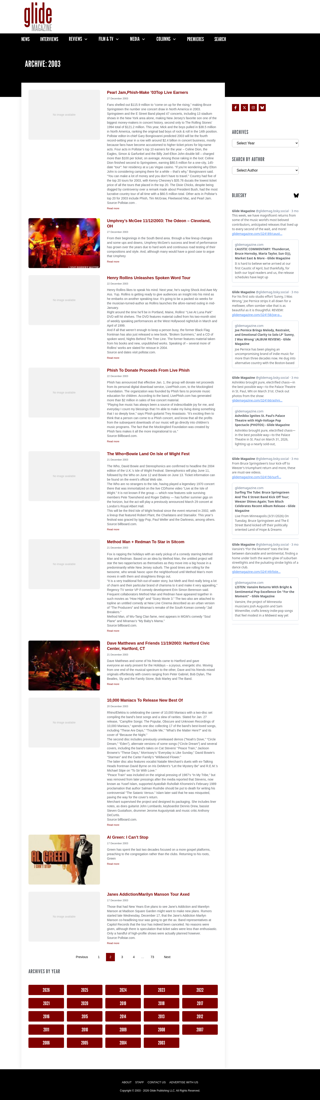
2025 (84, 990)
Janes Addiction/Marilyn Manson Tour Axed (148, 894)
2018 (161, 1003)
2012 (200, 1016)
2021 (46, 1003)
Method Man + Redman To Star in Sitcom (145, 542)
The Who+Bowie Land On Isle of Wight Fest (148, 454)
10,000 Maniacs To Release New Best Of (145, 700)
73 (152, 957)
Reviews (75, 39)
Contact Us (157, 1082)
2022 (200, 990)
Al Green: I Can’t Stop (127, 837)
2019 (123, 1003)
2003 (161, 1043)
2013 (161, 1016)
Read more (113, 208)
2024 (123, 990)
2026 (46, 990)
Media (135, 39)
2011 (46, 1029)
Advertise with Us (183, 1082)
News (25, 39)
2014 (123, 1016)
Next (167, 957)
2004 (123, 1043)
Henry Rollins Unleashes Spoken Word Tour (148, 278)
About (127, 1082)
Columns (163, 39)
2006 (46, 1043)
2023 (161, 990)
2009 (123, 1029)
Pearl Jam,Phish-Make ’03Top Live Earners (147, 92)
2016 (46, 1016)
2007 (199, 1029)
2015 (85, 1016)
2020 (84, 1003)
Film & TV (106, 39)
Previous (82, 957)
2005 (84, 1043)
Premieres (195, 39)
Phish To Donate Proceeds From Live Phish (148, 370)
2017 (200, 1003)
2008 (161, 1029)
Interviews (49, 39)
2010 (85, 1029)
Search (220, 39)
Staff (139, 1082)
